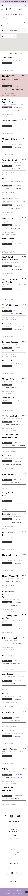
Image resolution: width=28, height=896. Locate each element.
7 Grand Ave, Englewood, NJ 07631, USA (12, 163)
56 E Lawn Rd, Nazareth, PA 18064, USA (11, 516)
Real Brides (14, 840)
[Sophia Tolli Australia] (14, 9)
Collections (14, 843)
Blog (14, 845)
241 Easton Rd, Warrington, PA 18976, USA (12, 560)
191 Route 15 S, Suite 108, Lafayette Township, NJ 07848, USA (14, 285)
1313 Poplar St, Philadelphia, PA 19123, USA (12, 733)
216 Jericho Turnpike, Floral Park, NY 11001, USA (13, 308)
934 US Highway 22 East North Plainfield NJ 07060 (12, 221)
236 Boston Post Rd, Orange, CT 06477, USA (13, 578)
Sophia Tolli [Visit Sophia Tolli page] (4, 72)
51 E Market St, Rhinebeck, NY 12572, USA (12, 640)
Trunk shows (14, 856)
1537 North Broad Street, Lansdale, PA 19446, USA (13, 621)
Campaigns (14, 829)
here (14, 895)
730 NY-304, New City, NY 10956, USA (11, 241)
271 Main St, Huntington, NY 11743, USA (11, 440)
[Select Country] (14, 18)
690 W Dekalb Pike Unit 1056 (9, 771)
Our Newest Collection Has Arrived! (14, 1)
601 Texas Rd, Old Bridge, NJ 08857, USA (12, 381)
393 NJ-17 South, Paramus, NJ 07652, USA (12, 104)
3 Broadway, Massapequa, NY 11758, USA (12, 458)
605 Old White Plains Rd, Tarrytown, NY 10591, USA (13, 263)
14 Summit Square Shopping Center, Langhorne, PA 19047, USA (13, 538)
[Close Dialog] (1, 892)
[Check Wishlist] (26, 9)
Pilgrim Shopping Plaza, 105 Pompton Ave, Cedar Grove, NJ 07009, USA (13, 82)
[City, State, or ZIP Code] (14, 22)
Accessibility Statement (14, 884)
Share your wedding (14, 852)
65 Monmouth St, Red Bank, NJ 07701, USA (12, 418)
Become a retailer (14, 831)
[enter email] (14, 868)
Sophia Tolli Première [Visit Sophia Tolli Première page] (11, 95)
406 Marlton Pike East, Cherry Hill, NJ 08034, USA (13, 677)
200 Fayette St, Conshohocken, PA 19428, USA (13, 715)
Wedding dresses (14, 838)
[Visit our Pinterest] (16, 873)
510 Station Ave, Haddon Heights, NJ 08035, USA (13, 752)
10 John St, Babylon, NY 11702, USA (10, 498)
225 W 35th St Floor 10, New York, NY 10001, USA (13, 182)
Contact (14, 854)
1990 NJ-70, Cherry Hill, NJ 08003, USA (11, 658)
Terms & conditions (9, 883)
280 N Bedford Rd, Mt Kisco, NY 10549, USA (12, 363)
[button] (2, 9)
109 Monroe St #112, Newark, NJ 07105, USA (12, 123)
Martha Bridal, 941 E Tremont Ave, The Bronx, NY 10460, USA (13, 202)
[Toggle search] (26, 5)
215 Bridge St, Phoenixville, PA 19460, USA (12, 793)
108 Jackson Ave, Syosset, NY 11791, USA (12, 400)
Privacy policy (19, 883)
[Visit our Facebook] (8, 873)
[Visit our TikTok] (20, 873)
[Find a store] (5, 5)
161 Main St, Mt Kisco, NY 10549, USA (11, 344)
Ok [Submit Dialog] (26, 892)
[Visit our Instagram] (12, 873)
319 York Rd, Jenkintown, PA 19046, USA (12, 599)
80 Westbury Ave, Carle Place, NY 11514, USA (13, 326)
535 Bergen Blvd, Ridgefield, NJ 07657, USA (13, 144)
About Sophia (14, 827)
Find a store (14, 825)
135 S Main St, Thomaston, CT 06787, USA (12, 696)
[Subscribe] (24, 868)
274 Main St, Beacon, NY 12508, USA (11, 477)
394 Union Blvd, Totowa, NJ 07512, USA (11, 60)
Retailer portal (14, 858)
